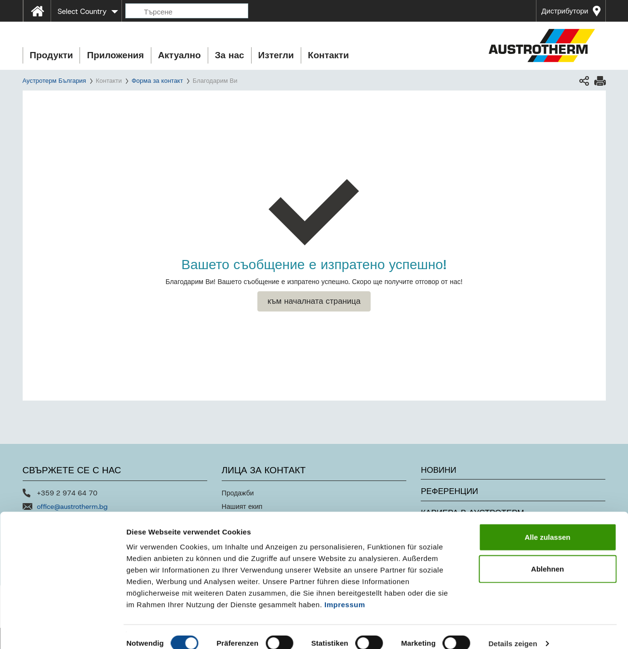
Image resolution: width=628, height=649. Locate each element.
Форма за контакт (157, 81)
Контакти (328, 55)
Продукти (51, 55)
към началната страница (314, 301)
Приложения (115, 55)
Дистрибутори (564, 11)
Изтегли (276, 55)
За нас (229, 55)
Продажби (238, 493)
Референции (449, 491)
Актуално (179, 55)
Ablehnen (547, 555)
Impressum (344, 591)
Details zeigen (512, 630)
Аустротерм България (54, 81)
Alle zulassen (547, 523)
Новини (438, 470)
